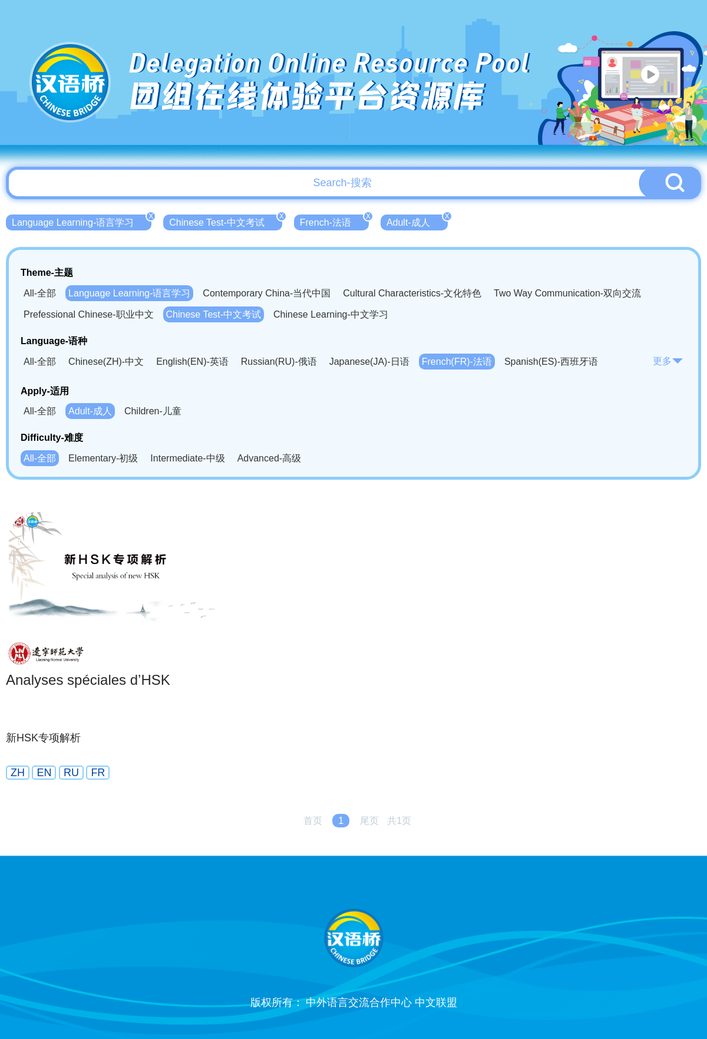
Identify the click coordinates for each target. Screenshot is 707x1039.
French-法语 (334, 221)
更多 (668, 361)
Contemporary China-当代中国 (267, 293)
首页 (312, 821)
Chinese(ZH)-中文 (106, 362)
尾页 (369, 821)
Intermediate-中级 (187, 458)
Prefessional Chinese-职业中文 (89, 314)
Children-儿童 (152, 411)
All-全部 (40, 293)
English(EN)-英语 (192, 362)
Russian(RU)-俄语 (279, 362)
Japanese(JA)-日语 (369, 362)
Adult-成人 (417, 221)
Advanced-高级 (269, 458)
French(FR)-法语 (457, 362)
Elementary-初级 (103, 458)
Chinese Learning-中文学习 (330, 314)
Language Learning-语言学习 (81, 221)
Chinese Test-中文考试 (225, 221)
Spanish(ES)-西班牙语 (551, 362)
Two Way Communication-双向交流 (567, 293)
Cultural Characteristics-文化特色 (412, 293)
